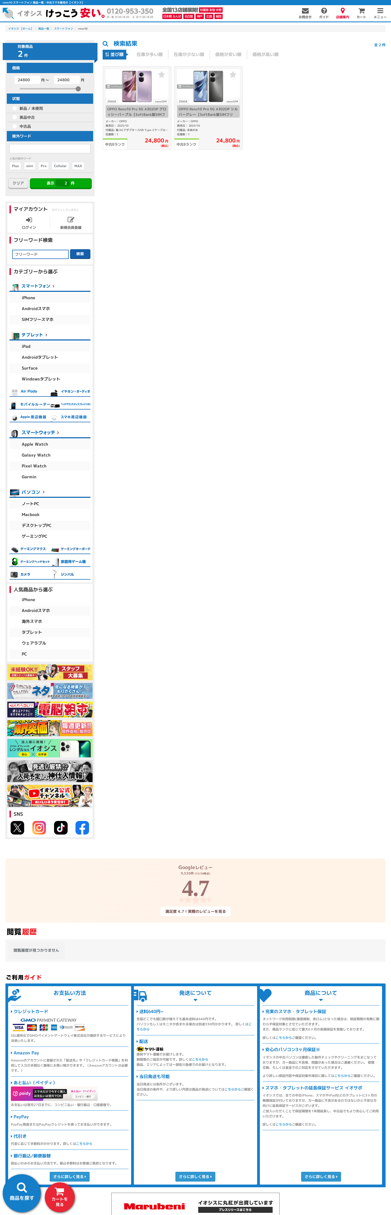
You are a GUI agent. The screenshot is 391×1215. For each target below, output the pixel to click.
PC (24, 654)
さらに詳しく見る (69, 1176)
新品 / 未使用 (31, 108)
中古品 (25, 126)
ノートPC (30, 504)
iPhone (28, 298)
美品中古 (27, 117)
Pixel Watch (34, 466)
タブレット (32, 632)
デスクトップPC (37, 525)
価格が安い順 (228, 54)
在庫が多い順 (150, 54)
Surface (30, 368)
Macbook (31, 514)
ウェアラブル (34, 643)
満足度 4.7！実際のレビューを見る (195, 911)
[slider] (78, 88)
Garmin (29, 477)
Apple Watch (35, 444)
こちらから (84, 1143)
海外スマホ (32, 621)
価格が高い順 (266, 54)
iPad (26, 346)
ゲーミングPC (35, 536)
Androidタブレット (40, 357)
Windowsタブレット (41, 379)
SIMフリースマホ (37, 319)
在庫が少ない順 (189, 54)
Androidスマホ (36, 308)
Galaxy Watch (36, 455)
